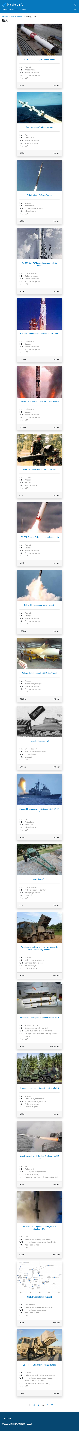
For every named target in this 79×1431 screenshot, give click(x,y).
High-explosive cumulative (34, 208)
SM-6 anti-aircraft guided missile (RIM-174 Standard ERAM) (39, 1227)
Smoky (27, 893)
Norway (47, 1177)
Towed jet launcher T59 (39, 741)
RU (75, 10)
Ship (26, 135)
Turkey (57, 1177)
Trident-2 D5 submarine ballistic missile (39, 605)
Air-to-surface (29, 684)
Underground (29, 341)
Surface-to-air (29, 138)
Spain (39, 1177)
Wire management (31, 485)
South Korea (33, 968)
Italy (33, 1107)
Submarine (28, 67)
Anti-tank (28, 480)
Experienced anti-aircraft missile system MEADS (39, 1088)
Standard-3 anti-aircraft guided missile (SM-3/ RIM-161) (39, 810)
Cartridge (28, 963)
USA (26, 78)
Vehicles (28, 203)
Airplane (28, 681)
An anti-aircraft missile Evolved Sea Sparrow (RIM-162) (39, 1157)
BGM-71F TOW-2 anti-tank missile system (39, 469)
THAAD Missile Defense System (39, 195)
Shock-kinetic (29, 825)
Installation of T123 (39, 879)
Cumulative (29, 1031)
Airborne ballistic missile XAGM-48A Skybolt (39, 673)
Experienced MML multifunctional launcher (39, 1365)
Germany (28, 1107)
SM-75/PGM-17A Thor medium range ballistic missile (39, 264)
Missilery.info (12, 5)
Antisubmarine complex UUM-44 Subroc (39, 59)
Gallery (23, 10)
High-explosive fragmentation (35, 1101)
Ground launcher (31, 273)
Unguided (28, 757)
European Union (30, 1177)
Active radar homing (32, 143)
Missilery (5, 17)
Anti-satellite (39, 1307)
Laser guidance (30, 1033)
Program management (32, 75)
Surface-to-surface (31, 276)
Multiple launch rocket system (35, 752)
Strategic (28, 344)
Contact (7, 1418)
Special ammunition (32, 72)
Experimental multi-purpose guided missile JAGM (39, 1017)
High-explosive (30, 754)
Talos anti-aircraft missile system (39, 127)
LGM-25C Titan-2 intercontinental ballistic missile (39, 401)
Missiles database (10, 10)
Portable (28, 477)
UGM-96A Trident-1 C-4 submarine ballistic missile (39, 537)
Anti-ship (38, 1028)
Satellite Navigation (31, 965)
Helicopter (28, 1025)
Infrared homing (30, 211)
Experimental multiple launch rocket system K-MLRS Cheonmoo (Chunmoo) (39, 948)
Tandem (28, 482)
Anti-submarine (30, 70)
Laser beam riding (43, 1383)
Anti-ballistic (29, 206)
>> (52, 1404)
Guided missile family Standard (39, 1297)
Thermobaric (29, 1381)
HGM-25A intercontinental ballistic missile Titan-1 (39, 333)
